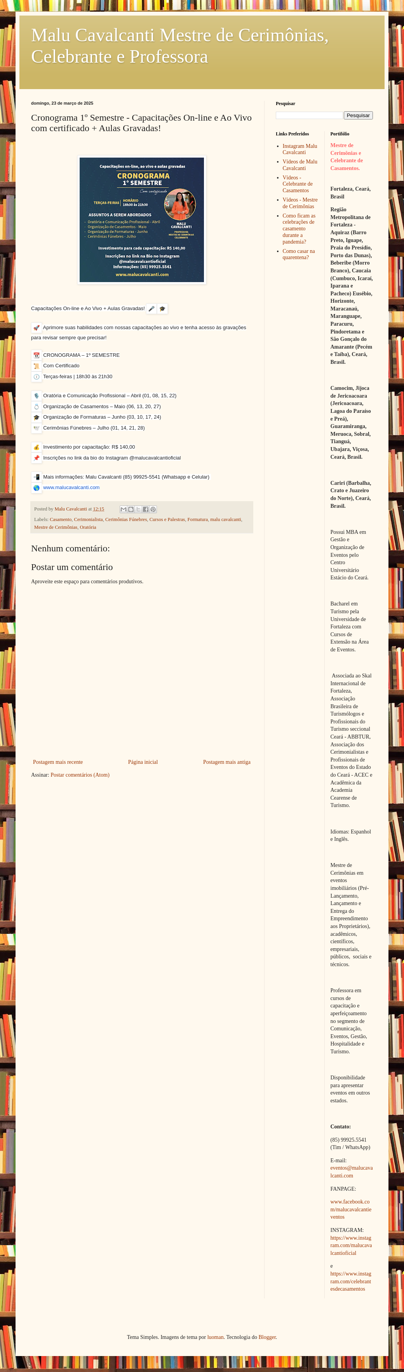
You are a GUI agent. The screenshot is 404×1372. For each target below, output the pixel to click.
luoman (215, 1337)
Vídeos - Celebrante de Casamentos (298, 184)
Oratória (88, 527)
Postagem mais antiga (227, 762)
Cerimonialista (88, 519)
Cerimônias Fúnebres (126, 519)
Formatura (198, 519)
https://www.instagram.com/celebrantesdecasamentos (351, 1281)
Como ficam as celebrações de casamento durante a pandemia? (299, 229)
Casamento (60, 519)
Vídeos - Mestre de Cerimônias (300, 203)
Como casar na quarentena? (299, 254)
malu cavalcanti (225, 519)
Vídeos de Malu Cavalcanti (300, 165)
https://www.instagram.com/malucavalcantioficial (351, 1245)
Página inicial (143, 762)
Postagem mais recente (58, 762)
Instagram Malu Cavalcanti (300, 149)
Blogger (266, 1337)
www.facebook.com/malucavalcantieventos (351, 1209)
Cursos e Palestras (167, 519)
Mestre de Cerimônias (55, 527)
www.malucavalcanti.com (71, 487)
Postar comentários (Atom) (80, 775)
